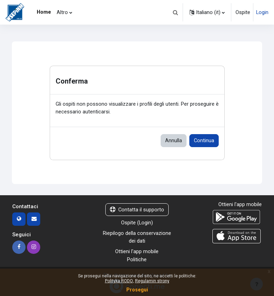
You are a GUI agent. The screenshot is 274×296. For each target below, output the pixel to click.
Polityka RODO (119, 280)
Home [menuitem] (44, 12)
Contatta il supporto (137, 209)
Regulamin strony (152, 280)
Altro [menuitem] (62, 12)
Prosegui (137, 289)
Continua (204, 140)
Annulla (173, 140)
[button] (175, 12)
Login (262, 12)
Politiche (137, 259)
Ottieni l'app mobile (137, 251)
